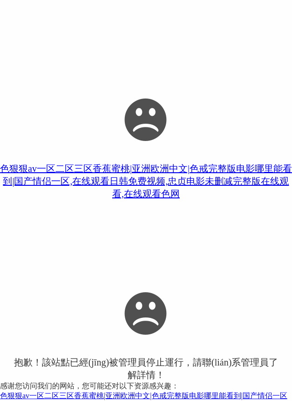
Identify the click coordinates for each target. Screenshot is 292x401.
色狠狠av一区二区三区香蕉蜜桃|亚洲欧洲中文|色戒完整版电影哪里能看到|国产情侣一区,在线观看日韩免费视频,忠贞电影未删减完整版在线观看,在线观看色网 (146, 181)
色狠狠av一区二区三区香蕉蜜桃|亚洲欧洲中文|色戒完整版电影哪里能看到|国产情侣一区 (143, 396)
